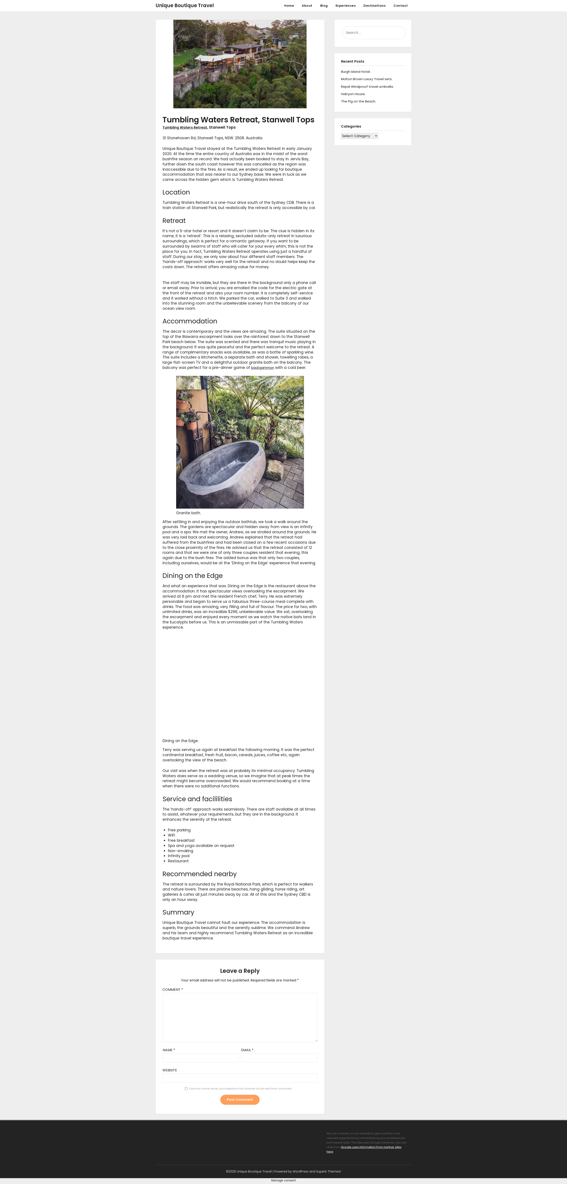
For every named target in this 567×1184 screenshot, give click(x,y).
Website (169, 1070)
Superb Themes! (328, 1171)
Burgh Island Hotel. (355, 71)
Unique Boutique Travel (185, 5)
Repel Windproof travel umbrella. (367, 86)
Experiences (346, 5)
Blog (324, 5)
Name (169, 1050)
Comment (172, 989)
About (307, 5)
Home (289, 5)
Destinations (375, 5)
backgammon (264, 367)
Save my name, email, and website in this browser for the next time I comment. (240, 1088)
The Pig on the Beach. (358, 101)
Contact (400, 5)
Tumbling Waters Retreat (186, 127)
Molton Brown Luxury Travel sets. (366, 79)
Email (247, 1050)
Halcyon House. (353, 94)
